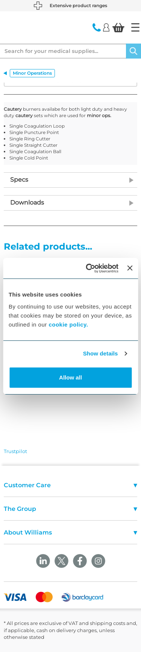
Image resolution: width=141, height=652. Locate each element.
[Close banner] (129, 268)
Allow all (70, 377)
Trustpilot (15, 451)
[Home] (135, 27)
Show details (100, 353)
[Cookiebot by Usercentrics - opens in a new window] (88, 268)
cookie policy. (68, 324)
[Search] (133, 51)
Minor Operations (32, 73)
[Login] (106, 27)
